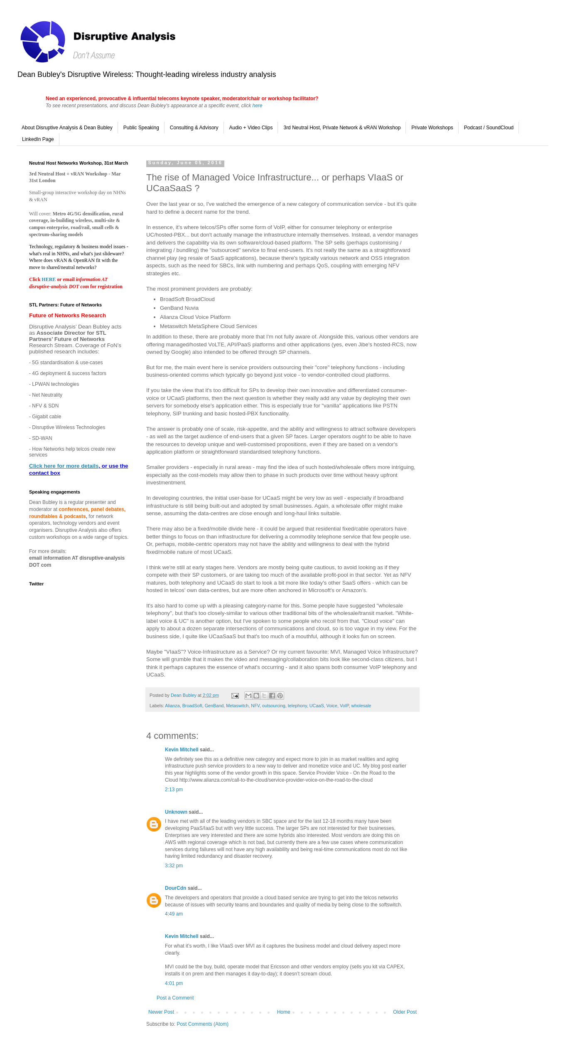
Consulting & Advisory (194, 128)
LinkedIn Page (38, 139)
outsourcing (273, 705)
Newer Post (161, 1012)
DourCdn (175, 888)
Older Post (405, 1012)
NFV (255, 705)
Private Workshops (432, 128)
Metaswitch (237, 705)
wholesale (361, 705)
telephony (297, 705)
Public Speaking (141, 128)
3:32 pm (174, 866)
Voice (332, 705)
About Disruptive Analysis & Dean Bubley (67, 128)
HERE (49, 279)
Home (283, 1012)
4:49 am (174, 914)
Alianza (172, 705)
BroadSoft (192, 705)
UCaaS (317, 705)
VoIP (344, 705)
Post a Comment (175, 998)
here (257, 106)
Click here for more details (63, 466)
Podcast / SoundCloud (488, 128)
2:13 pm (174, 789)
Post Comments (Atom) (202, 1024)
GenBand (214, 705)
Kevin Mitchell (182, 750)
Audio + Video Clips (251, 128)
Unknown (176, 812)
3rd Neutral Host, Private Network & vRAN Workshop (341, 128)
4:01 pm (174, 983)
